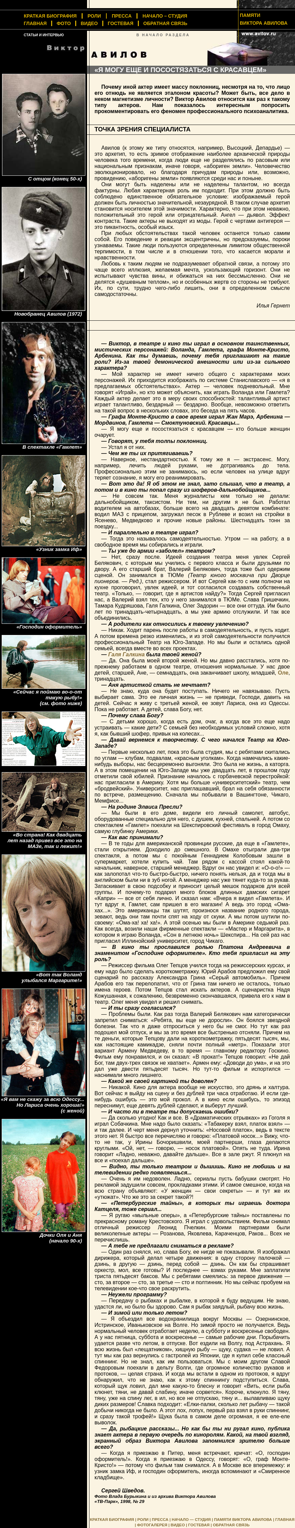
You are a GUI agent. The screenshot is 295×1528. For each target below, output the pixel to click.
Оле (283, 673)
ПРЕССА (122, 16)
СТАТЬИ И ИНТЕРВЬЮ (44, 35)
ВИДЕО (89, 23)
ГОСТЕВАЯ (120, 23)
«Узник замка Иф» (59, 549)
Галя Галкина (126, 654)
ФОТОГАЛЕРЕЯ (152, 1525)
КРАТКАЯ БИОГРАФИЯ (112, 1519)
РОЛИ (94, 16)
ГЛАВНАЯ (35, 23)
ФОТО (64, 23)
